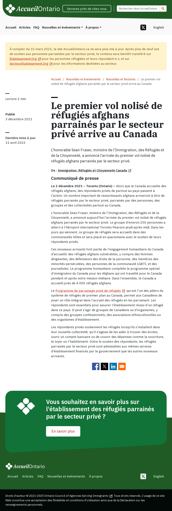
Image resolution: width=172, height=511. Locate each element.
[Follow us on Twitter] (143, 27)
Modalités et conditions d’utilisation (76, 500)
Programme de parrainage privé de (90, 290)
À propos (92, 27)
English (158, 27)
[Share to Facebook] (95, 366)
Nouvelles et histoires (121, 79)
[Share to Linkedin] (113, 366)
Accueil (10, 27)
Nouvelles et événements (61, 27)
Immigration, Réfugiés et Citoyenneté (94, 170)
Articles (25, 27)
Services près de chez (87, 9)
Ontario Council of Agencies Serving (78, 496)
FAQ (36, 27)
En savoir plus (63, 431)
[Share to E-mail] (122, 366)
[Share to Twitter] (104, 366)
